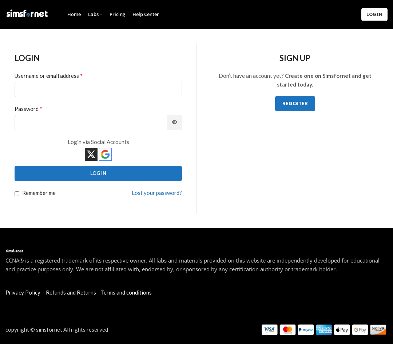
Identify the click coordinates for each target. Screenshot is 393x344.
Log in (98, 173)
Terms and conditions (126, 292)
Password (28, 108)
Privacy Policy (22, 292)
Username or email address (49, 75)
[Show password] (174, 122)
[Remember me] (17, 193)
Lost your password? (157, 192)
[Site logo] (27, 14)
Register (295, 103)
